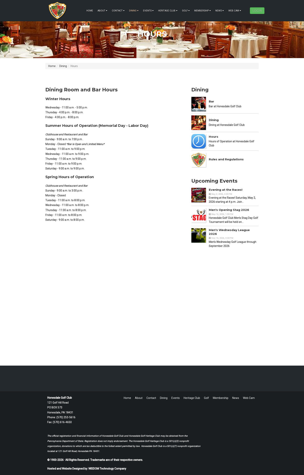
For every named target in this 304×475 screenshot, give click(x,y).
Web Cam (234, 10)
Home (89, 10)
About (102, 10)
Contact (118, 10)
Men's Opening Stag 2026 (229, 210)
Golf (186, 10)
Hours (213, 136)
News (219, 10)
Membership (202, 10)
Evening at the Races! (225, 190)
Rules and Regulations (226, 159)
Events (148, 10)
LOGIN (257, 10)
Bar (211, 101)
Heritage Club (168, 10)
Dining (134, 10)
